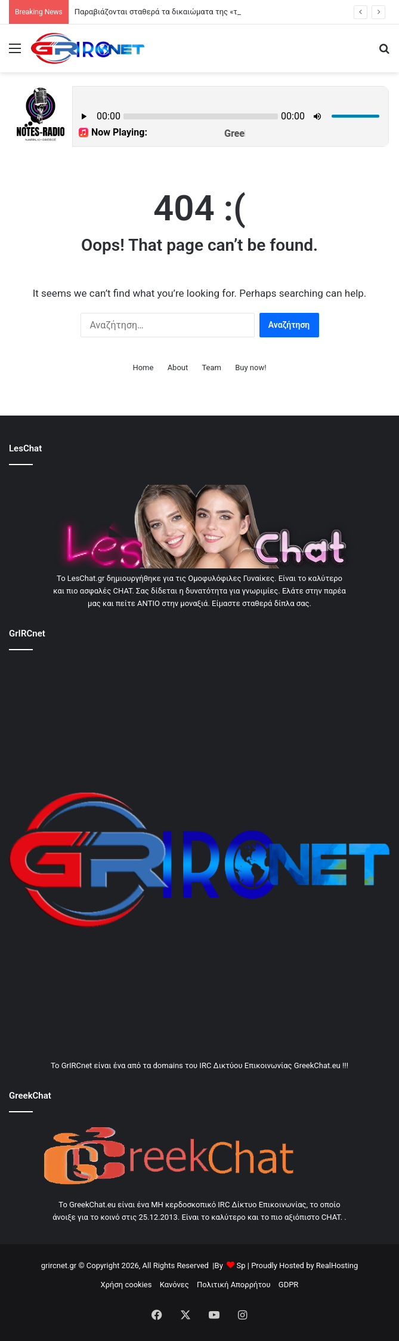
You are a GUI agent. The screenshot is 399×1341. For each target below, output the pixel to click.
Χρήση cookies (126, 1284)
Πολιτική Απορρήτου (233, 1284)
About (178, 367)
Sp (240, 1265)
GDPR (289, 1284)
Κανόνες (174, 1284)
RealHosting (337, 1265)
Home (142, 367)
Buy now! (250, 367)
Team (211, 367)
